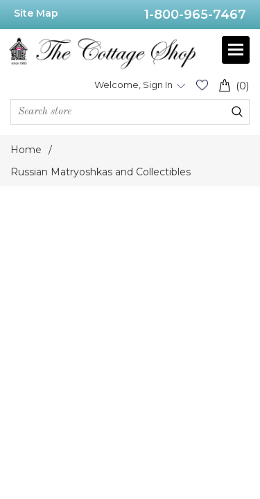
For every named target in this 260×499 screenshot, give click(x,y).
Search (237, 111)
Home (26, 149)
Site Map (36, 13)
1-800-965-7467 (195, 14)
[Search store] (130, 112)
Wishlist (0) (202, 85)
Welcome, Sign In (133, 84)
